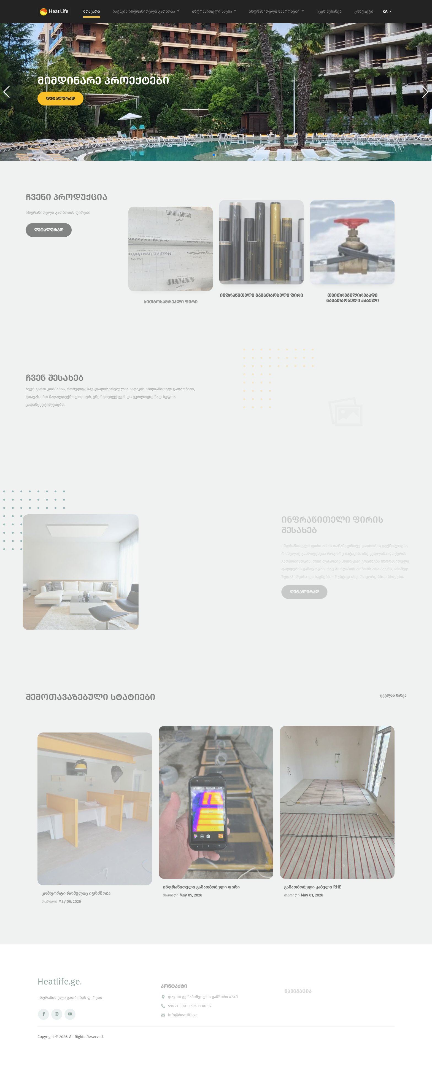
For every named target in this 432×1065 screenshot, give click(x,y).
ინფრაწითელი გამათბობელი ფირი (201, 904)
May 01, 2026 (312, 912)
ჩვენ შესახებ (329, 11)
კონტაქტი (363, 11)
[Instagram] (56, 1028)
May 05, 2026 (191, 912)
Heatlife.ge (59, 995)
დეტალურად (60, 101)
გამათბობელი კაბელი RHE (312, 904)
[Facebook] (43, 1028)
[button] (425, 92)
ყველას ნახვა (407, 695)
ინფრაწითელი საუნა (212, 11)
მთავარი (91, 11)
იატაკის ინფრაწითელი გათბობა (144, 11)
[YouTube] (69, 1028)
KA (385, 11)
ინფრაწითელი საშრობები (275, 11)
